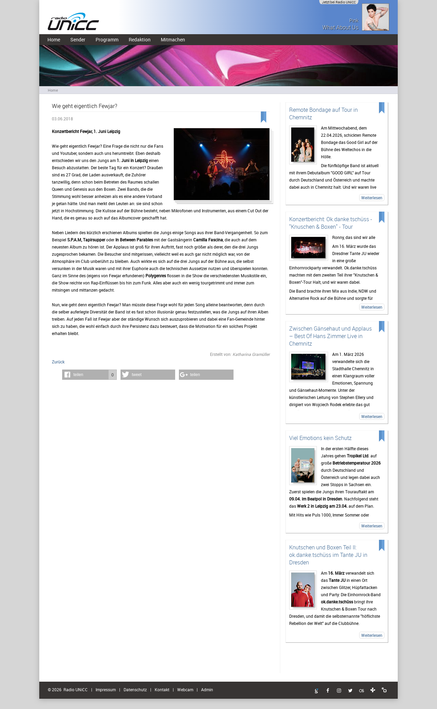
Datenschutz (135, 689)
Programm (107, 39)
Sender (77, 39)
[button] (89, 375)
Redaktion (140, 39)
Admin (207, 689)
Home (53, 39)
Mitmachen (173, 39)
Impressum (106, 689)
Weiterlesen (371, 197)
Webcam (185, 689)
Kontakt (162, 689)
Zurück (58, 361)
